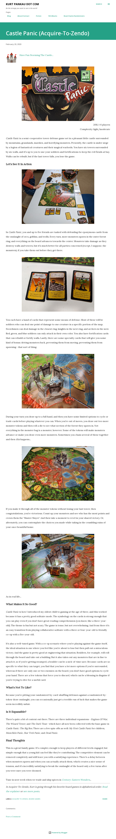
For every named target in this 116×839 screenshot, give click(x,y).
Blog (7, 16)
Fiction (37, 16)
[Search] (99, 4)
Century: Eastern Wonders (76, 779)
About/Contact (22, 16)
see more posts (31, 791)
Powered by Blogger (58, 833)
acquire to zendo (20, 799)
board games (34, 799)
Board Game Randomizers (72, 16)
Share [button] (104, 799)
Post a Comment (13, 816)
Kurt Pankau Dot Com (22, 4)
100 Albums (51, 16)
